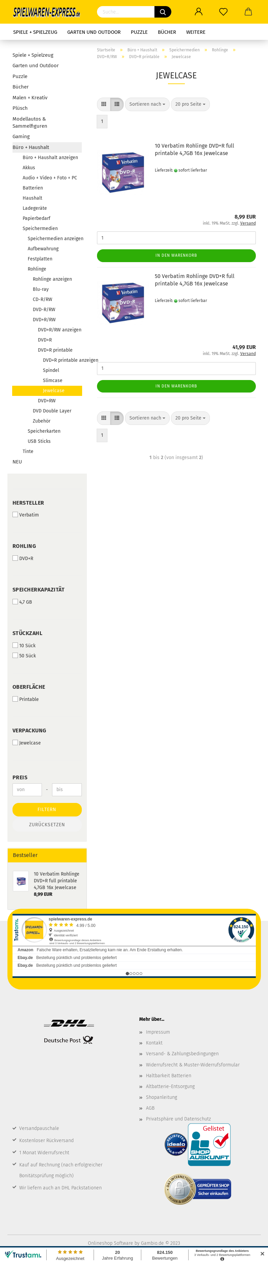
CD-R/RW (42, 299)
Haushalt (32, 198)
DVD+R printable (55, 350)
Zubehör (41, 421)
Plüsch (20, 108)
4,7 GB (22, 602)
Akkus (29, 168)
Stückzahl (28, 633)
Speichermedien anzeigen (55, 239)
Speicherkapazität (39, 589)
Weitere (195, 32)
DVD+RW (47, 401)
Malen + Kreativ (30, 98)
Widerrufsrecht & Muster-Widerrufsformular (193, 1065)
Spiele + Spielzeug (35, 32)
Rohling (24, 546)
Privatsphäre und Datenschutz (178, 1119)
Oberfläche (29, 687)
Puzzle (139, 32)
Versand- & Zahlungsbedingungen (182, 1054)
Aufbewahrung (43, 249)
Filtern (47, 809)
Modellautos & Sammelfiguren (30, 122)
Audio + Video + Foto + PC (50, 178)
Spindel (51, 370)
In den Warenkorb (176, 255)
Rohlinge (37, 269)
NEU (17, 462)
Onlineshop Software (110, 1243)
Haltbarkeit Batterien (168, 1076)
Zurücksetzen (47, 825)
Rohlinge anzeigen (52, 279)
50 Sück (24, 656)
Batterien (33, 188)
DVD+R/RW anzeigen (59, 330)
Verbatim (26, 515)
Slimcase (53, 380)
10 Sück (24, 645)
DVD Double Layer (52, 411)
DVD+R (45, 340)
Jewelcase (54, 391)
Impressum (158, 1032)
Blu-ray (41, 289)
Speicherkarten (44, 431)
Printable (26, 699)
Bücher (167, 32)
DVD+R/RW (44, 320)
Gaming (21, 136)
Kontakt (154, 1043)
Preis (20, 777)
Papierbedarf (36, 218)
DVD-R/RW (44, 309)
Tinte (28, 451)
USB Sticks (39, 441)
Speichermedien (40, 228)
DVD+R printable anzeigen (62, 360)
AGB (150, 1108)
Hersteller (28, 503)
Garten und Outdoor (94, 32)
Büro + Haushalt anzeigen (50, 157)
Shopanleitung (161, 1097)
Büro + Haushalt (31, 147)
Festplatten (40, 259)
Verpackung (29, 730)
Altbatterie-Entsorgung (170, 1086)
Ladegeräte (35, 208)
